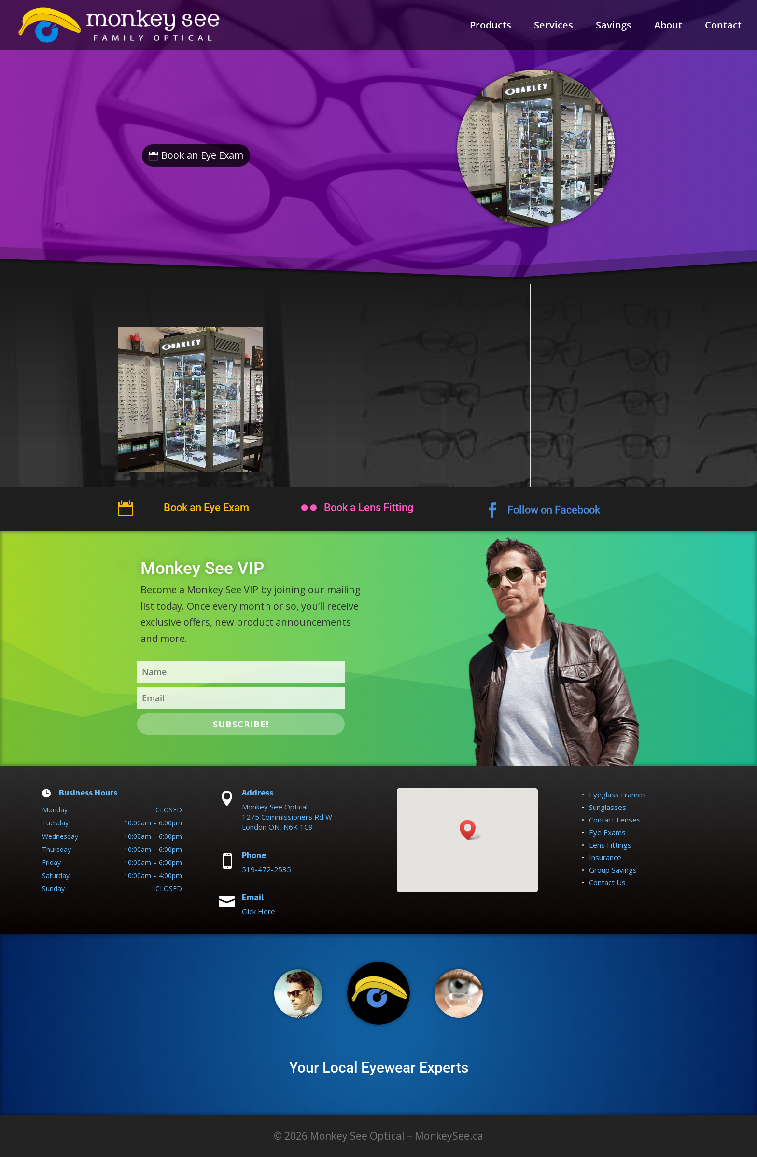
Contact (723, 26)
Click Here (258, 911)
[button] (471, 830)
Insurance (605, 857)
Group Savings (613, 870)
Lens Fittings (610, 845)
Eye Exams (607, 832)
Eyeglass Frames (617, 794)
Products (490, 26)
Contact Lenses (615, 819)
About (668, 26)
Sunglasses (607, 807)
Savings (613, 26)
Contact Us (607, 882)
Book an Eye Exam (202, 155)
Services (553, 26)
